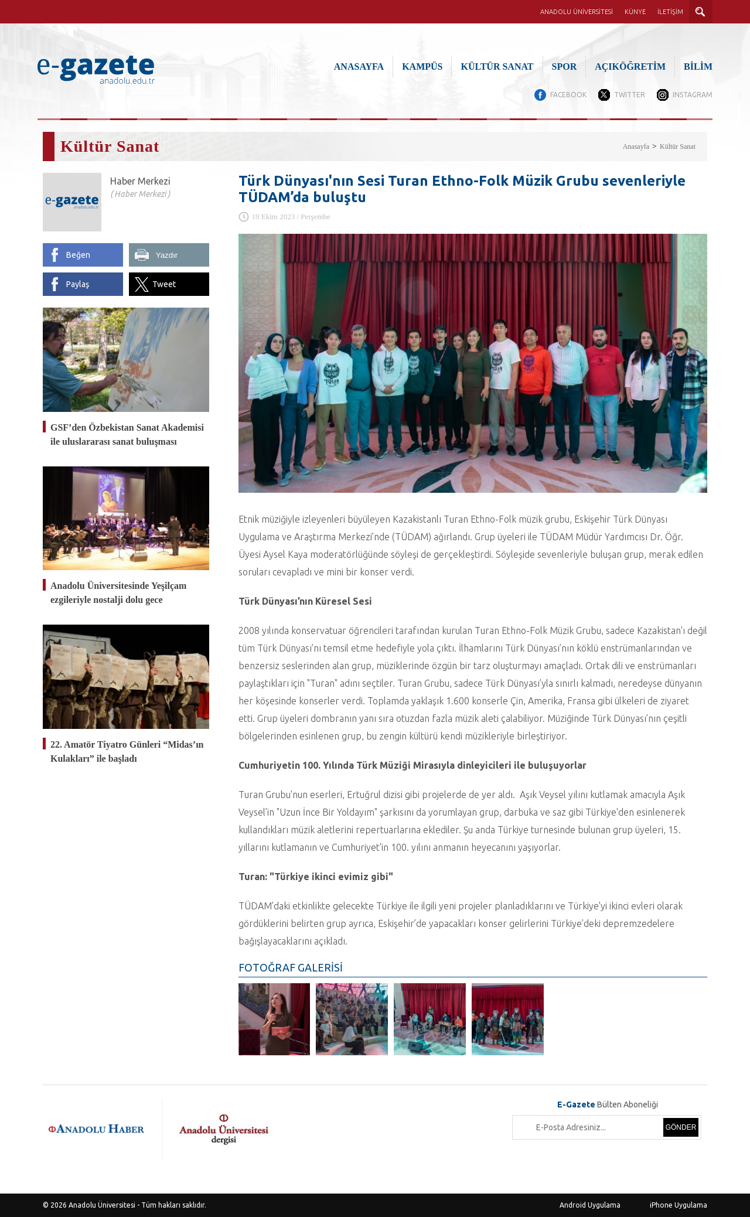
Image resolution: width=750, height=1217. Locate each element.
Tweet (164, 284)
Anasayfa (636, 146)
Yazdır (167, 255)
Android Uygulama (590, 1205)
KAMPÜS (422, 66)
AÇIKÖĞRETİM (630, 66)
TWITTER (629, 94)
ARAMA (700, 11)
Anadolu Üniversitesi (102, 1205)
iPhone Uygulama (678, 1205)
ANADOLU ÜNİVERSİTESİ (576, 11)
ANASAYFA (359, 66)
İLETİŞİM (670, 11)
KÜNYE (635, 11)
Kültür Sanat (678, 146)
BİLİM (698, 66)
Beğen (78, 255)
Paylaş (77, 284)
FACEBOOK (568, 94)
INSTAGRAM (692, 94)
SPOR (564, 66)
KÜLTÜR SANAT (497, 66)
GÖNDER (681, 1127)
